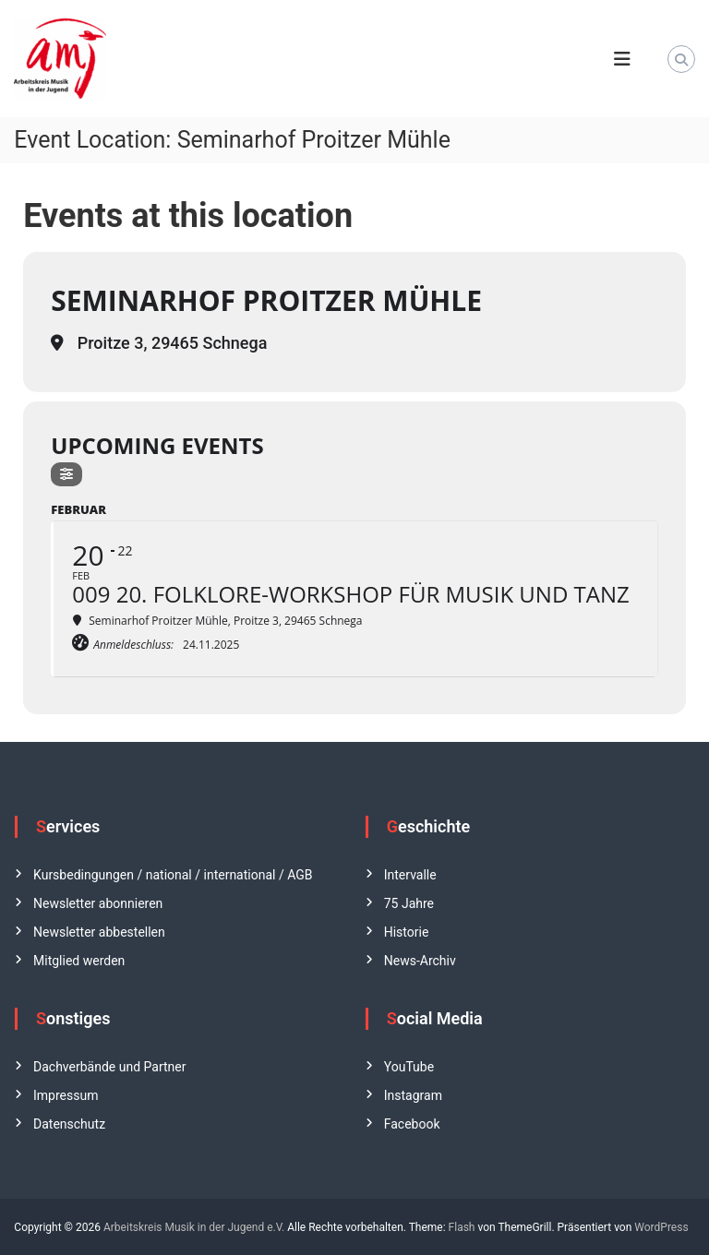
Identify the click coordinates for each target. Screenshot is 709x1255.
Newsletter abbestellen (99, 932)
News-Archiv (420, 960)
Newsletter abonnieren (97, 903)
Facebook (412, 1124)
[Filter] (66, 474)
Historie (406, 932)
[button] (40, 1214)
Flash (462, 1227)
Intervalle (410, 874)
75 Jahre (409, 903)
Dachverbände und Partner (109, 1066)
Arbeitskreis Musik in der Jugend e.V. (193, 1227)
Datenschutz (69, 1124)
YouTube (409, 1066)
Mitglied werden (79, 960)
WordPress (661, 1227)
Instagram (413, 1095)
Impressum (65, 1095)
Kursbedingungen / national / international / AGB (172, 874)
